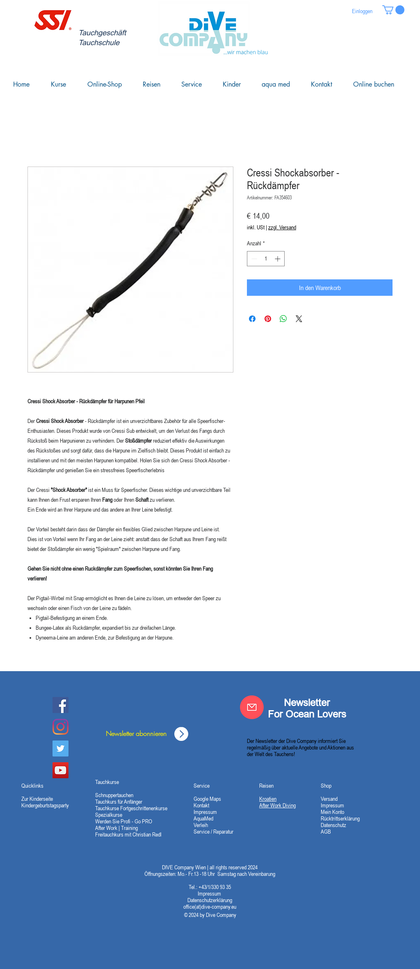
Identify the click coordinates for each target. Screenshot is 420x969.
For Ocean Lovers (307, 714)
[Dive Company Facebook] (60, 705)
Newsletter (307, 702)
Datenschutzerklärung (209, 900)
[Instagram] (60, 727)
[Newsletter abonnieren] (136, 734)
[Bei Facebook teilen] (252, 319)
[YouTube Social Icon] (60, 770)
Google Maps (207, 798)
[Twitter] (60, 748)
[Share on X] (299, 319)
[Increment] (278, 258)
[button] (393, 9)
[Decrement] (253, 258)
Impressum (210, 893)
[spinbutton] (265, 258)
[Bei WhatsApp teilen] (283, 319)
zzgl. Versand (282, 227)
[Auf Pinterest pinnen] (268, 319)
